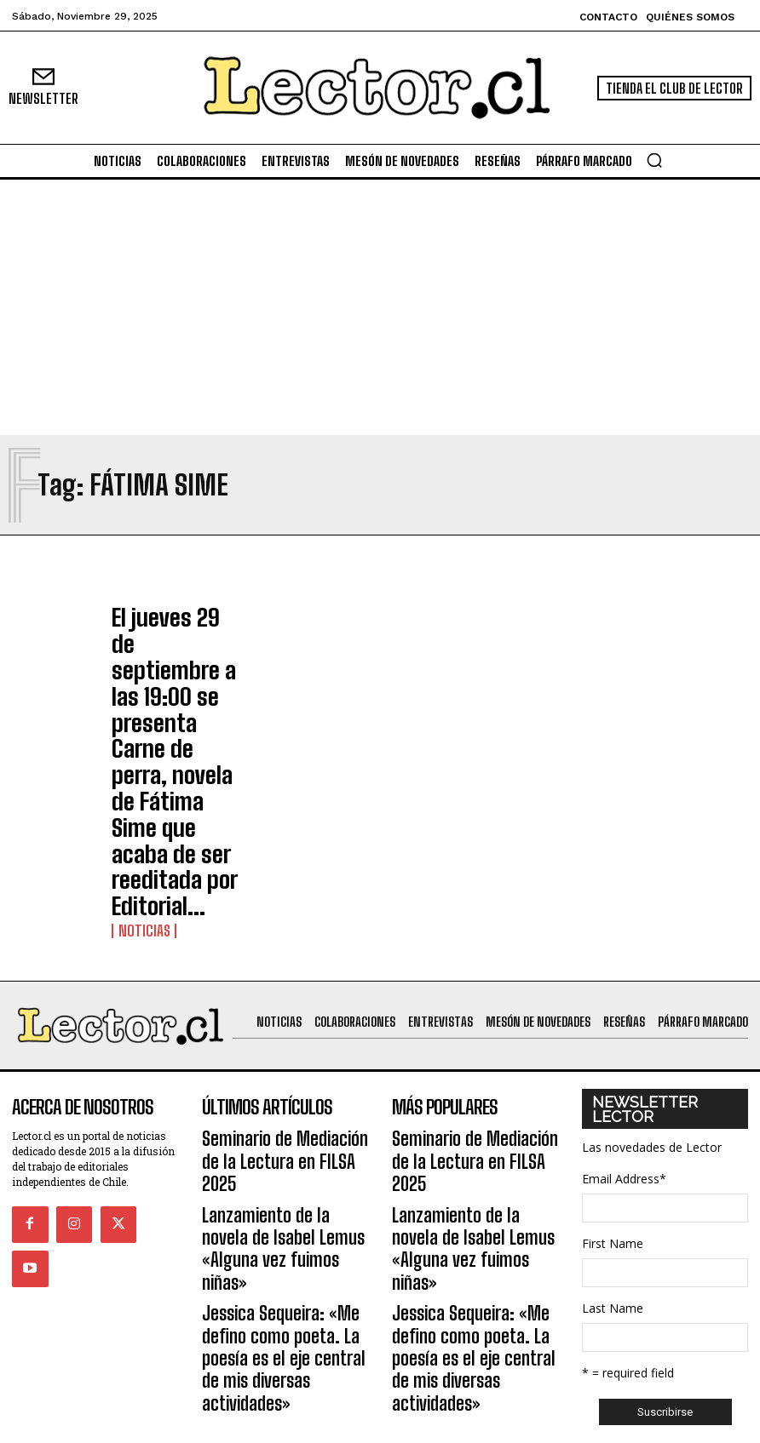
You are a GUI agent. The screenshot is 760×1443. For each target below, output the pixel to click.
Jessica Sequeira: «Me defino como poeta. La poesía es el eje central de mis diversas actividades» (285, 1044)
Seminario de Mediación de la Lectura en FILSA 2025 (280, 929)
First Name (612, 1031)
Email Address (624, 967)
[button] (654, 160)
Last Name (612, 1096)
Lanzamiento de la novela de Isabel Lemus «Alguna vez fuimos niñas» (278, 978)
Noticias (137, 720)
